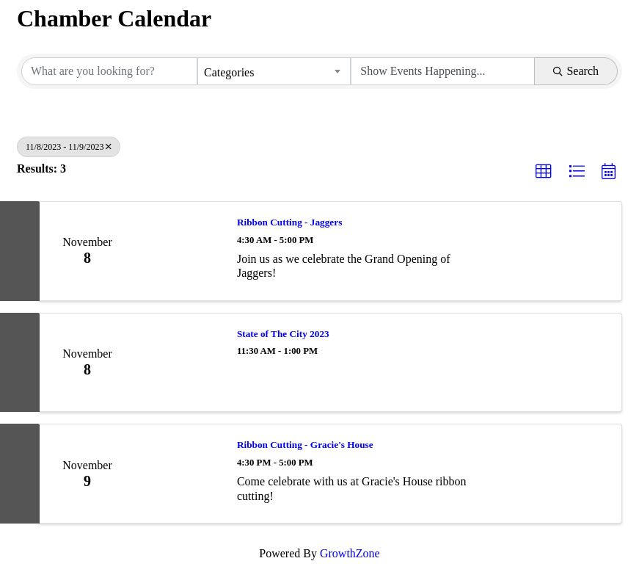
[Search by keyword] (109, 71)
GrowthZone (350, 553)
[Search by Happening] (443, 71)
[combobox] (274, 71)
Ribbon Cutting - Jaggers (289, 222)
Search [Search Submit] (576, 71)
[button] (543, 172)
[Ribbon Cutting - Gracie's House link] (178, 473)
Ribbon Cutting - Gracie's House (305, 444)
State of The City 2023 (283, 333)
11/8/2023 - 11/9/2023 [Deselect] (69, 147)
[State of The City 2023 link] (178, 362)
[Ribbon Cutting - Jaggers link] (178, 251)
